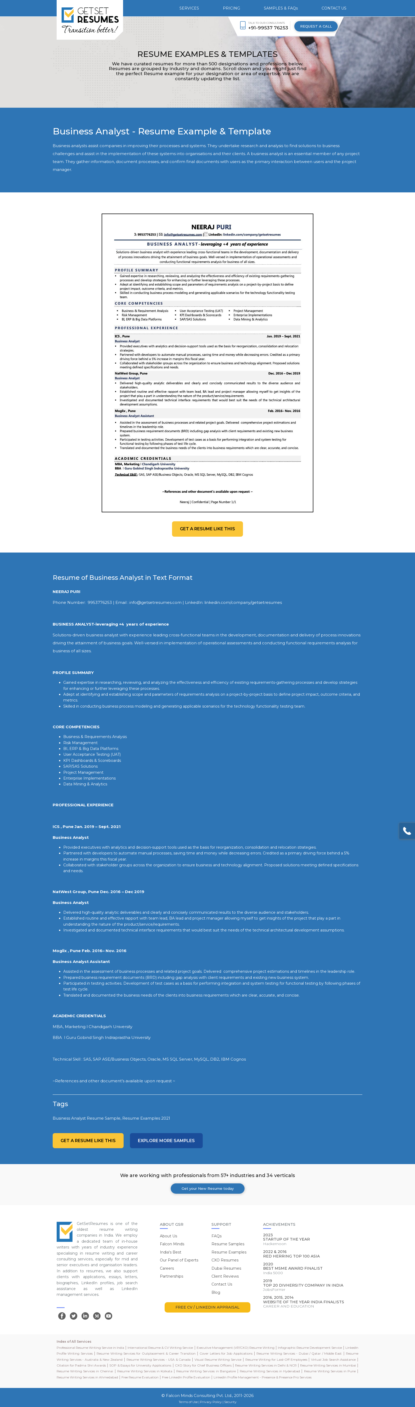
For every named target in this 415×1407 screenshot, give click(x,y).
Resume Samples (227, 1244)
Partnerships (171, 1276)
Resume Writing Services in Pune (330, 1371)
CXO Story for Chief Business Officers (203, 1365)
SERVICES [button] (189, 8)
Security (230, 1402)
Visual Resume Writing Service (218, 1359)
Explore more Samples (166, 1140)
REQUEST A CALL (316, 26)
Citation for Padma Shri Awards (81, 1365)
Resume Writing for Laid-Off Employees (276, 1359)
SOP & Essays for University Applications (140, 1365)
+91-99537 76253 (268, 27)
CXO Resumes (224, 1260)
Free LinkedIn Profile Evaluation (186, 1377)
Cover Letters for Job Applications (226, 1353)
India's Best (170, 1252)
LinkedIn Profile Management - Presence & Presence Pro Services (263, 1377)
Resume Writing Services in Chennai (85, 1371)
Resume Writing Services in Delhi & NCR (265, 1365)
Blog (215, 1292)
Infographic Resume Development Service (310, 1348)
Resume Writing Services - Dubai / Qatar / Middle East (299, 1353)
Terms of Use (188, 1402)
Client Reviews (225, 1276)
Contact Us (221, 1284)
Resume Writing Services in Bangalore (206, 1371)
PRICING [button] (231, 8)
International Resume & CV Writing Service (160, 1348)
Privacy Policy (211, 1402)
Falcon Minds (172, 1244)
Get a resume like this (207, 528)
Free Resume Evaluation (140, 1377)
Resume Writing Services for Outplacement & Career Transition (146, 1353)
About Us (168, 1236)
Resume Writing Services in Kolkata (144, 1371)
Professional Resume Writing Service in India (90, 1348)
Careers (167, 1268)
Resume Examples (228, 1252)
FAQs (216, 1236)
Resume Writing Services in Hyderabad (270, 1371)
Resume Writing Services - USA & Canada (159, 1359)
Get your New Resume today (208, 1188)
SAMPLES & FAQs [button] (281, 8)
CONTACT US (334, 8)
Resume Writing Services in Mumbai (328, 1365)
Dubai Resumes (226, 1268)
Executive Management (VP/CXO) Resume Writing (235, 1348)
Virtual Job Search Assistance (333, 1359)
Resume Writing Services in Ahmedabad (87, 1377)
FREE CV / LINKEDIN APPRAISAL (207, 1307)
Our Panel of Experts (179, 1260)
